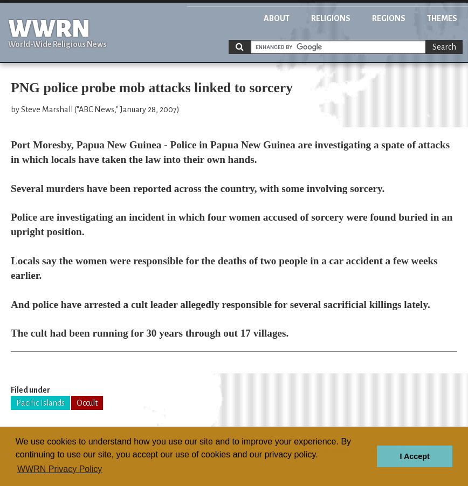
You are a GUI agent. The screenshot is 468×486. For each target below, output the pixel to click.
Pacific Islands (40, 403)
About (277, 18)
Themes (442, 18)
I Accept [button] (414, 456)
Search (444, 47)
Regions (388, 18)
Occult (87, 403)
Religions (330, 18)
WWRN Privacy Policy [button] (59, 469)
